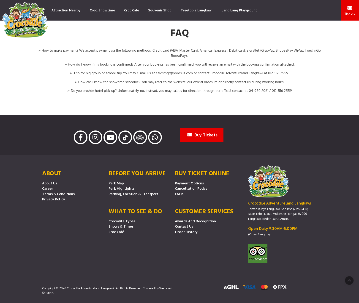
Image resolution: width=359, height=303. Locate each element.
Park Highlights (121, 188)
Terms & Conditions (58, 194)
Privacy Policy (53, 199)
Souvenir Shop (159, 10)
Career (47, 188)
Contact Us (184, 226)
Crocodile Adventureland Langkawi (90, 288)
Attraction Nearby (66, 10)
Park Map (116, 183)
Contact (58, 31)
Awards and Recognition (195, 221)
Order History (186, 232)
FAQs (179, 194)
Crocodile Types (122, 221)
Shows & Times (121, 226)
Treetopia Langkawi (196, 10)
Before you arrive (137, 173)
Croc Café (131, 10)
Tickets (350, 10)
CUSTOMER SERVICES (204, 210)
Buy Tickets (202, 134)
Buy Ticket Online (202, 173)
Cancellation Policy (191, 188)
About (52, 173)
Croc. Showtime (102, 10)
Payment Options (189, 183)
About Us (49, 183)
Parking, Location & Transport (133, 194)
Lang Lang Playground (240, 10)
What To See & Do (135, 210)
